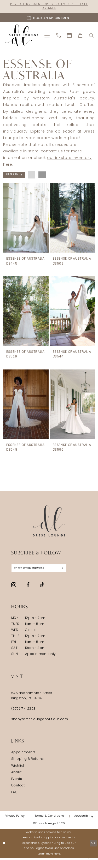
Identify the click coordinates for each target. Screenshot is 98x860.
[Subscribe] (68, 570)
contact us (52, 152)
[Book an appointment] (49, 18)
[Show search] (91, 36)
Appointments (23, 754)
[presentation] (26, 218)
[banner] (21, 36)
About (16, 775)
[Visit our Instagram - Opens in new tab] (13, 587)
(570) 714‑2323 (23, 711)
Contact (18, 788)
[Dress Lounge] (49, 522)
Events (16, 781)
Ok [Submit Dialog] (93, 845)
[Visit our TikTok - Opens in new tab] (42, 587)
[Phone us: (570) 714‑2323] (58, 36)
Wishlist (17, 768)
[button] (47, 36)
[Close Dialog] (4, 845)
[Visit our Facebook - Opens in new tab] (28, 587)
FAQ (14, 794)
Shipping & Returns (27, 761)
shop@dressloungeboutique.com (39, 721)
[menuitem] (47, 36)
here (57, 856)
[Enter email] (41, 570)
